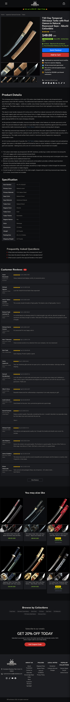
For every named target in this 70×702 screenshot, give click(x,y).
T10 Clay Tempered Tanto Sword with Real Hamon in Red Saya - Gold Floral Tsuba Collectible (58, 534)
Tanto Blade (30, 127)
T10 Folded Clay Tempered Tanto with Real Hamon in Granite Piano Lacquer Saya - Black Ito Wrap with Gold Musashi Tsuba (58, 583)
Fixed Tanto (12, 611)
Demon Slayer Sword (64, 669)
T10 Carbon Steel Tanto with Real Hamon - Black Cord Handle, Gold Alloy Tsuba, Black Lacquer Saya (35, 534)
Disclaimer (52, 666)
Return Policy (40, 668)
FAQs (29, 677)
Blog (29, 679)
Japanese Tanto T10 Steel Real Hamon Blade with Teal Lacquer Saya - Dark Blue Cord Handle (12, 583)
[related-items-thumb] (11, 515)
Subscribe (29, 672)
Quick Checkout (55, 50)
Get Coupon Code (34, 644)
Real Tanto (48, 611)
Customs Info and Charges (52, 669)
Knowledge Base (29, 675)
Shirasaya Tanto (42, 614)
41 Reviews (53, 31)
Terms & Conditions (41, 671)
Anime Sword (64, 672)
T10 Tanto (31, 141)
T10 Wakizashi (57, 611)
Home (2, 14)
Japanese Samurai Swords (13, 14)
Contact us (29, 670)
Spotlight (29, 686)
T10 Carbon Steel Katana (30, 614)
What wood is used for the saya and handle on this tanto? (25, 258)
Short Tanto (34, 611)
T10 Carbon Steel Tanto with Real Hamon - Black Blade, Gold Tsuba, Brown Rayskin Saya (35, 583)
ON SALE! (58, 538)
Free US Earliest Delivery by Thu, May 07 (55, 46)
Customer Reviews (29, 682)
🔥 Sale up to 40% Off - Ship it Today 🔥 (35, 9)
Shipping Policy (41, 666)
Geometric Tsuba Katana (23, 611)
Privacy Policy (41, 675)
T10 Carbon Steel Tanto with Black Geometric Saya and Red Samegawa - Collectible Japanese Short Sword (11, 534)
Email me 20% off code (51, 80)
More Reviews (35, 480)
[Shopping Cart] (64, 3)
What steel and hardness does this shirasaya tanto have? (25, 252)
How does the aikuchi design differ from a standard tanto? (25, 255)
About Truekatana (29, 667)
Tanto (23, 14)
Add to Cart (56, 55)
